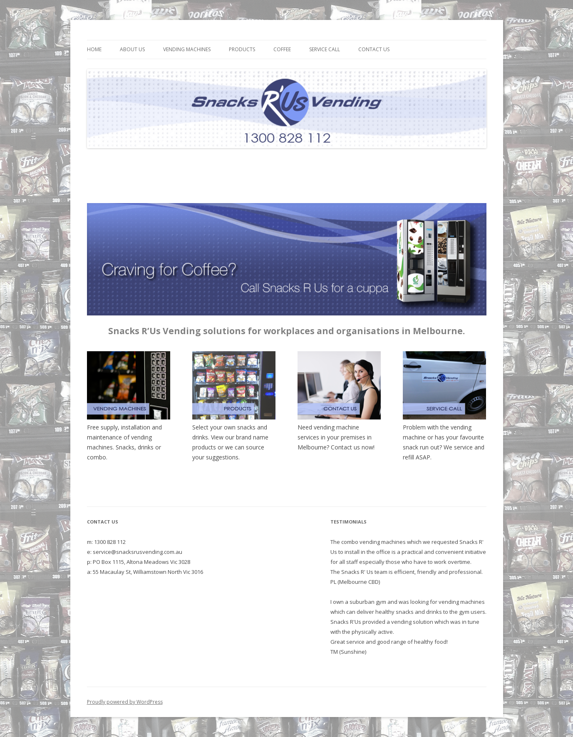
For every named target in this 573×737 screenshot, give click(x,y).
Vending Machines (187, 49)
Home (94, 49)
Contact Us (373, 49)
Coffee (282, 49)
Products (242, 49)
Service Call (324, 49)
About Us (132, 49)
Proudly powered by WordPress (125, 701)
